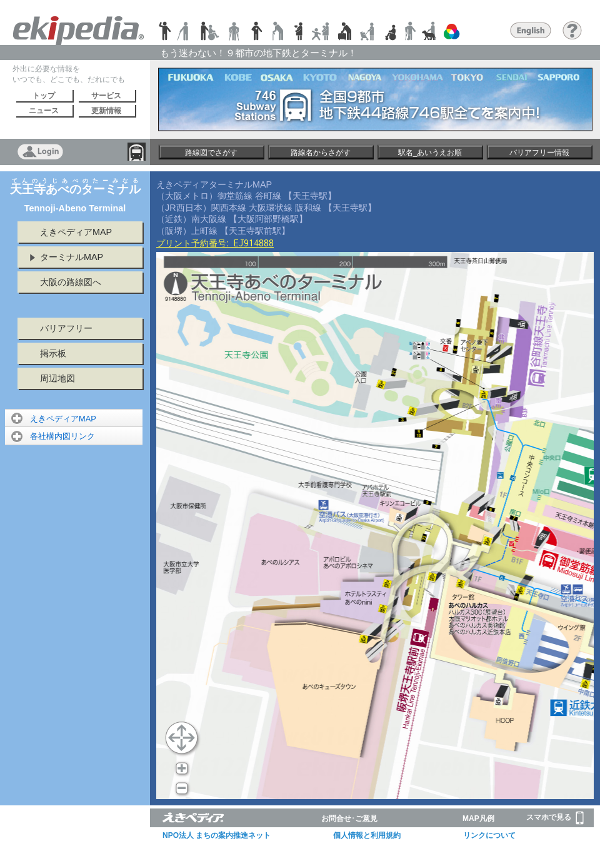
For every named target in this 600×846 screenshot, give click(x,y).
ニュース (44, 110)
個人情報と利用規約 (367, 835)
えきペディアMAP (76, 232)
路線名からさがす (321, 152)
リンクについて (489, 835)
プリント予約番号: (215, 243)
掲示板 (53, 353)
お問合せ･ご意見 (349, 818)
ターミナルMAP (71, 257)
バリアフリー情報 (539, 152)
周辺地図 (57, 378)
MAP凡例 (478, 818)
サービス (106, 95)
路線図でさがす (211, 152)
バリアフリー (66, 328)
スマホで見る (555, 818)
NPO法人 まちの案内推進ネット (216, 835)
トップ (43, 95)
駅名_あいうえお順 (430, 152)
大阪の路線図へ (70, 282)
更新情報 (106, 110)
